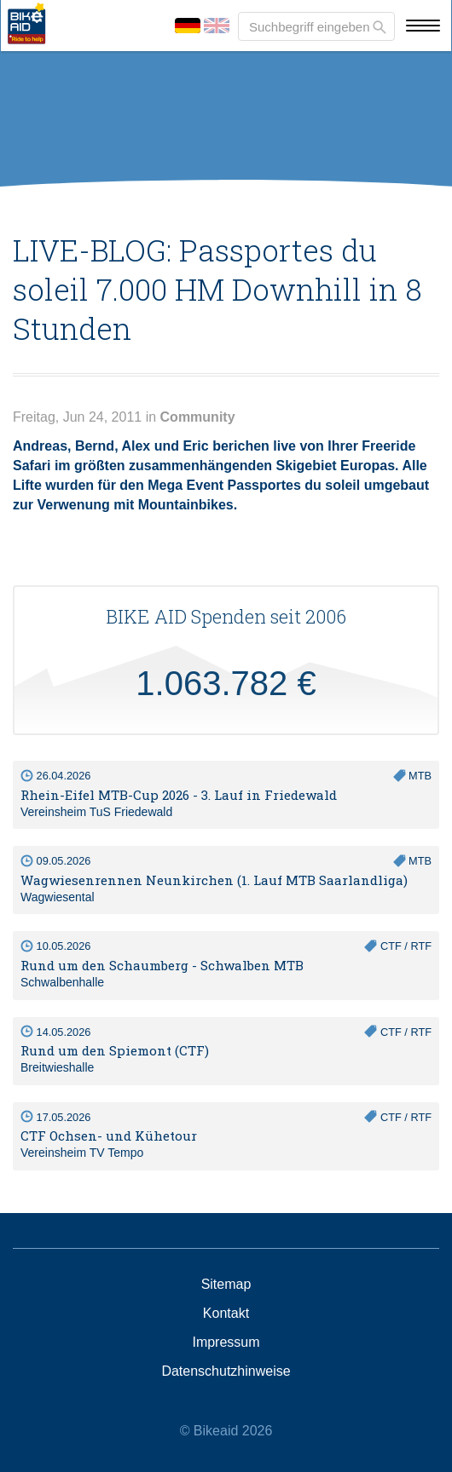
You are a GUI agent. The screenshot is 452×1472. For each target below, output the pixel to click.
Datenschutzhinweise (225, 1371)
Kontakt (226, 1314)
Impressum (225, 1342)
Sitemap (226, 1285)
